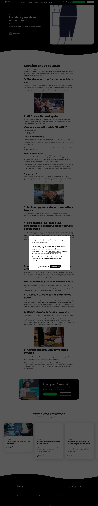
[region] (49, 253)
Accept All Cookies (55, 266)
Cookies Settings (43, 266)
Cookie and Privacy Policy (54, 253)
